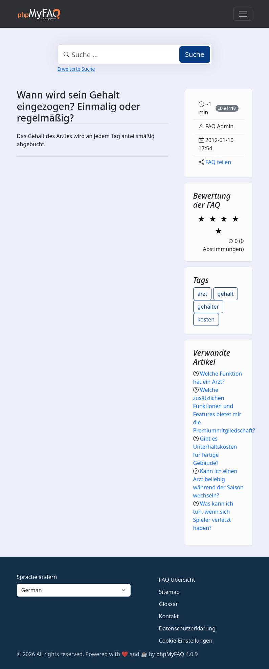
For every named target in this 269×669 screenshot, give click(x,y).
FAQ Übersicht (177, 579)
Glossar (168, 604)
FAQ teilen (218, 162)
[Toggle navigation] (242, 14)
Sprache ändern (37, 577)
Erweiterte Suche (76, 69)
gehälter (208, 306)
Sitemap (169, 592)
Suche (194, 54)
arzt (202, 293)
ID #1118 (227, 108)
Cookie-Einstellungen (185, 640)
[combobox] (135, 54)
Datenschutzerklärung (187, 628)
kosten (206, 319)
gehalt (226, 293)
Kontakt (169, 616)
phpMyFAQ (170, 654)
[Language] (74, 590)
